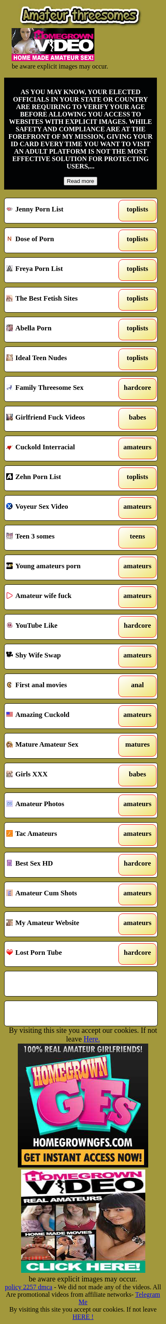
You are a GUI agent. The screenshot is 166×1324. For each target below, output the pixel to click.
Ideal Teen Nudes (61, 359)
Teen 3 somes (61, 537)
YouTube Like (61, 627)
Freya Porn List (61, 270)
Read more (80, 181)
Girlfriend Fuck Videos (61, 418)
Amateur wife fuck (61, 597)
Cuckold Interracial (61, 448)
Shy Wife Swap (61, 656)
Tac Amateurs (61, 835)
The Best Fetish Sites (61, 300)
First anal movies (61, 686)
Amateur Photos (61, 805)
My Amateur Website (61, 924)
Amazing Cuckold (61, 716)
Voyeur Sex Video (61, 508)
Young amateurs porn (61, 567)
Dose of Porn (61, 240)
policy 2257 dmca (29, 1287)
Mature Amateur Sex (61, 746)
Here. (92, 1039)
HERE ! (83, 1316)
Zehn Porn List (61, 478)
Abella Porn (61, 329)
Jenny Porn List (61, 210)
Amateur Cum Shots (61, 894)
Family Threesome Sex (61, 389)
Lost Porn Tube (61, 954)
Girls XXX (61, 775)
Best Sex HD (61, 865)
